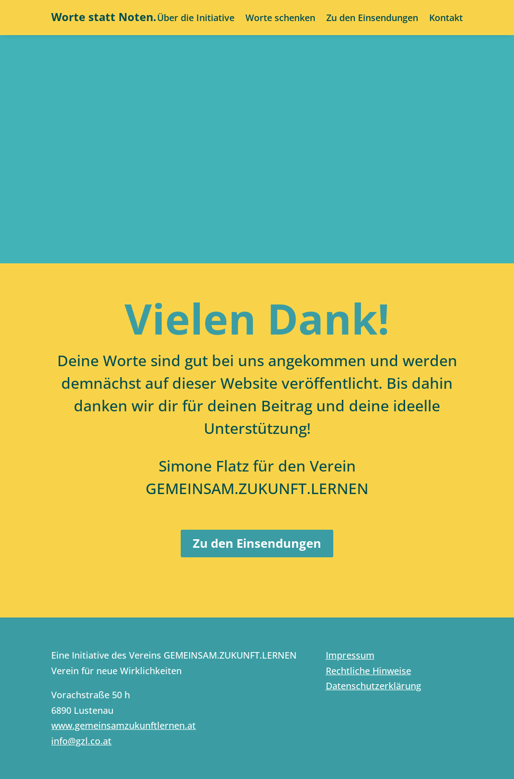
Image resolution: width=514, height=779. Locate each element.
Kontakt (446, 19)
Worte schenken (280, 19)
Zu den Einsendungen (372, 19)
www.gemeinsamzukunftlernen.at (123, 725)
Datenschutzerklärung (373, 686)
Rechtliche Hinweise (368, 671)
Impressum (350, 655)
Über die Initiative (195, 19)
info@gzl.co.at (81, 741)
